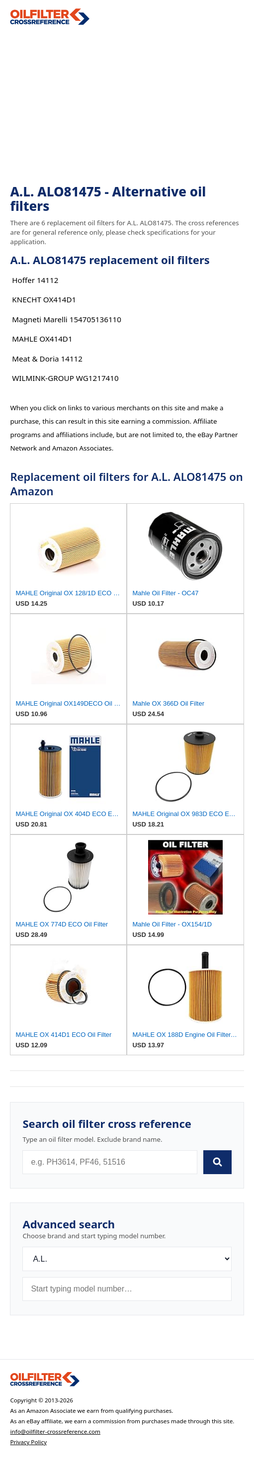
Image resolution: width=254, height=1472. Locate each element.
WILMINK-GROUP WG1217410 (65, 378)
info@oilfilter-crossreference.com (55, 1431)
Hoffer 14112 (35, 280)
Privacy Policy (28, 1442)
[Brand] (126, 1259)
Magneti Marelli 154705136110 (66, 319)
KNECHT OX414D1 (44, 299)
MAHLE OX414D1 (42, 339)
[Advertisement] (127, 105)
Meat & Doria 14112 (47, 359)
